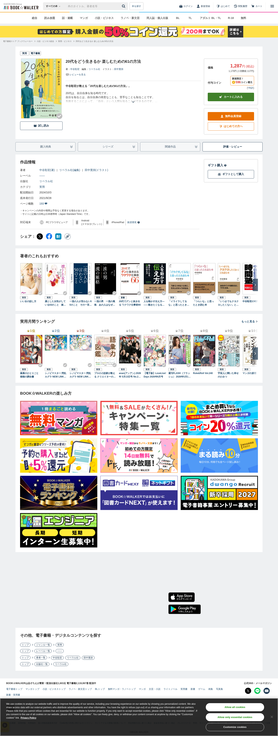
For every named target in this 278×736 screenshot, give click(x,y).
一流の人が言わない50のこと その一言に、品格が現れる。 (81, 303)
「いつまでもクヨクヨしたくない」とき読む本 (228, 303)
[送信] (124, 6)
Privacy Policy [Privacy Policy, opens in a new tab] (28, 719)
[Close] (272, 718)
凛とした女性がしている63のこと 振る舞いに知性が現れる (55, 303)
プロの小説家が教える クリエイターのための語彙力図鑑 (105, 375)
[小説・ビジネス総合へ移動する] (45, 41)
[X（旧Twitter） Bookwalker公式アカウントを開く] (248, 691)
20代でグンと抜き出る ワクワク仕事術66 (130, 303)
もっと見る (249, 321)
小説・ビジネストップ (54, 689)
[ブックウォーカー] (20, 6)
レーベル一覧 (43, 651)
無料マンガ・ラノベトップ (122, 689)
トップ (25, 644)
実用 (42, 186)
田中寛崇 (118, 69)
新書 (193, 689)
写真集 (219, 689)
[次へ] (255, 285)
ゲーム (201, 689)
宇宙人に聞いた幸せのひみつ (228, 375)
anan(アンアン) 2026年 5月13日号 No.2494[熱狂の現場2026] (130, 375)
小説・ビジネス (104, 18)
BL (178, 18)
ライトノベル (170, 689)
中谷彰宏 (75, 69)
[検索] (124, 6)
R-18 (231, 18)
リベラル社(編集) (69, 170)
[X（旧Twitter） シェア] (40, 236)
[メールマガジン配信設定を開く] (266, 691)
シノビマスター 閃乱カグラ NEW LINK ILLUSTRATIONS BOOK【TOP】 (56, 375)
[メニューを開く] (272, 6)
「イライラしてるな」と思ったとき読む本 (178, 303)
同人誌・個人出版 (157, 18)
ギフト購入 (217, 165)
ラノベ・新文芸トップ (80, 689)
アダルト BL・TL (210, 18)
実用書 (184, 689)
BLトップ (100, 689)
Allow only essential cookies (235, 718)
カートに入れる (231, 97)
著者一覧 (40, 657)
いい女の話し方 (28, 301)
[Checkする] (59, 116)
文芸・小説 (154, 689)
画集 (210, 689)
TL (190, 18)
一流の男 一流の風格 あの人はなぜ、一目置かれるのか (104, 303)
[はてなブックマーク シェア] (58, 236)
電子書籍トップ (14, 689)
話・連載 (67, 18)
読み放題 (49, 18)
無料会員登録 (230, 116)
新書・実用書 (13, 695)
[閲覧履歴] (240, 6)
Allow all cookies (235, 708)
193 (43, 203)
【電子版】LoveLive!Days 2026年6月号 (155, 375)
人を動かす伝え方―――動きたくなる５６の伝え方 (154, 303)
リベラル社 (94, 69)
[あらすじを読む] (133, 97)
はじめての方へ (231, 126)
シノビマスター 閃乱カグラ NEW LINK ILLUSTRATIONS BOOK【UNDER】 (81, 375)
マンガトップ (32, 689)
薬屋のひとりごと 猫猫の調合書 (30, 375)
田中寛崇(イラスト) (96, 170)
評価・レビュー (232, 146)
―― (42, 175)
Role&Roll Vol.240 (203, 373)
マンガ (84, 18)
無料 (243, 18)
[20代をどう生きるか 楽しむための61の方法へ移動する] (94, 41)
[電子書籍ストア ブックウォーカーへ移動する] (18, 41)
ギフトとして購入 (231, 174)
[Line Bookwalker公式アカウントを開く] (257, 691)
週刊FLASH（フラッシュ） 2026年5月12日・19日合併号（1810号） (179, 375)
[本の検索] (54, 6)
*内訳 (250, 88)
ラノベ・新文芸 (130, 18)
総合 (34, 18)
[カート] (256, 6)
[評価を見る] (76, 74)
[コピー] (67, 236)
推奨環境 (133, 222)
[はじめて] (223, 6)
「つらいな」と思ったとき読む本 (203, 303)
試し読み (41, 125)
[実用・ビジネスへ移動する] (65, 41)
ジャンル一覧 (43, 644)
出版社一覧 (42, 664)
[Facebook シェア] (49, 236)
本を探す (136, 6)
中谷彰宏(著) (47, 170)
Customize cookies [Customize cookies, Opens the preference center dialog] (235, 728)
